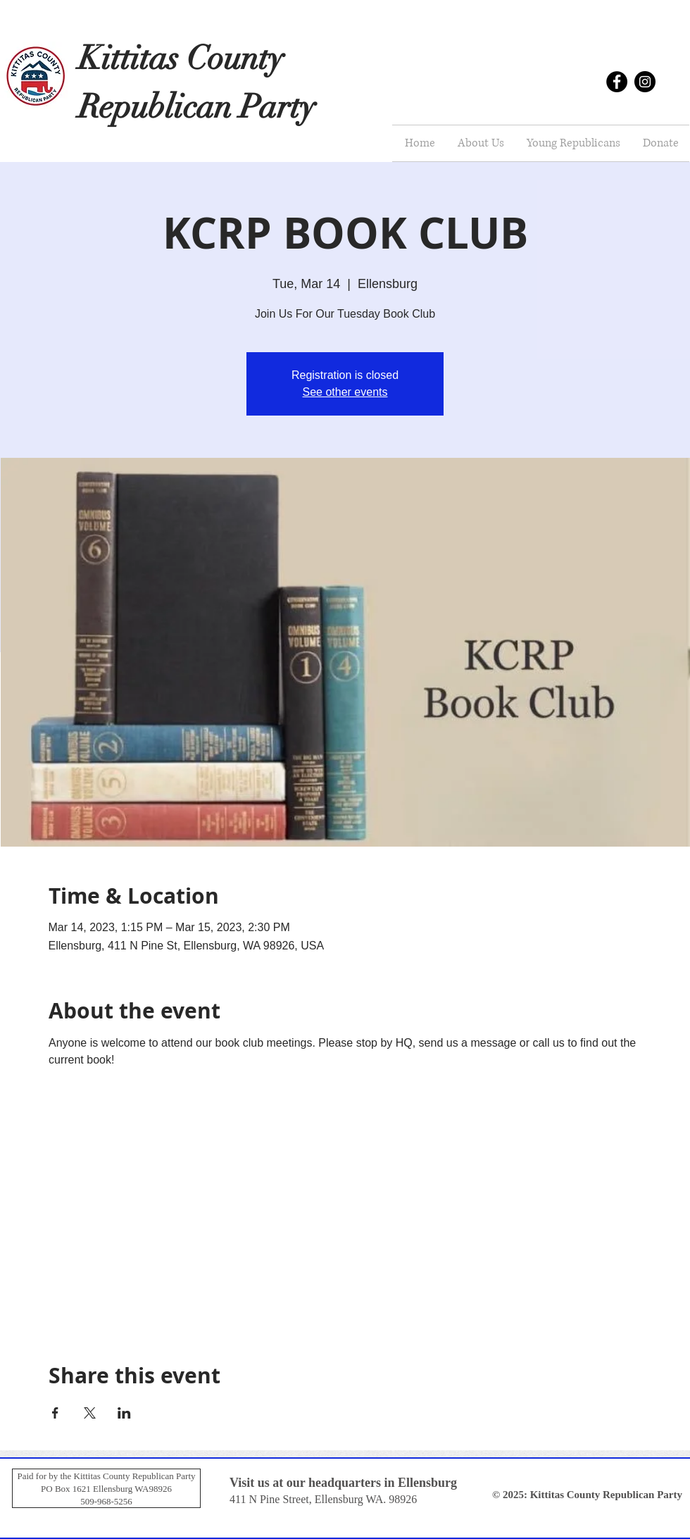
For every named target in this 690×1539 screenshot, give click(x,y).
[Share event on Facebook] (55, 1413)
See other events (345, 392)
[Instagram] (645, 81)
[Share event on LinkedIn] (124, 1413)
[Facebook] (616, 81)
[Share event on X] (89, 1413)
